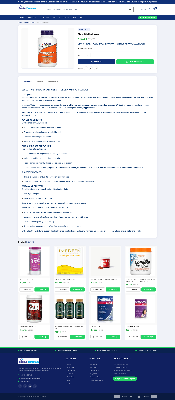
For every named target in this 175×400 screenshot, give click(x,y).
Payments (93, 374)
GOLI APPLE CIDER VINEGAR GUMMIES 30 (105, 279)
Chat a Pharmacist (120, 374)
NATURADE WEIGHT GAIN (28, 327)
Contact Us (70, 377)
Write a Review (53, 81)
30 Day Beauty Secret (28, 279)
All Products (70, 367)
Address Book (94, 370)
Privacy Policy (94, 377)
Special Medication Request (123, 370)
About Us (56, 17)
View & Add (26, 289)
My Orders (93, 367)
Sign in (143, 9)
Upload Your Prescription (125, 379)
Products (32, 17)
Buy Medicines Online (121, 364)
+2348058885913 (26, 375)
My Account (94, 364)
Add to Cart (96, 62)
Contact (66, 17)
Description (28, 81)
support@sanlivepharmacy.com (31, 378)
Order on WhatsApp (135, 62)
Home (22, 17)
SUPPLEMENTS (29, 22)
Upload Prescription (147, 17)
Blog (74, 17)
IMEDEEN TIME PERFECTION (65, 279)
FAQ (81, 17)
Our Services (44, 17)
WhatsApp (41, 289)
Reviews (40, 81)
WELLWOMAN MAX (132, 327)
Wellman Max (96, 327)
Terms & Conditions (96, 380)
